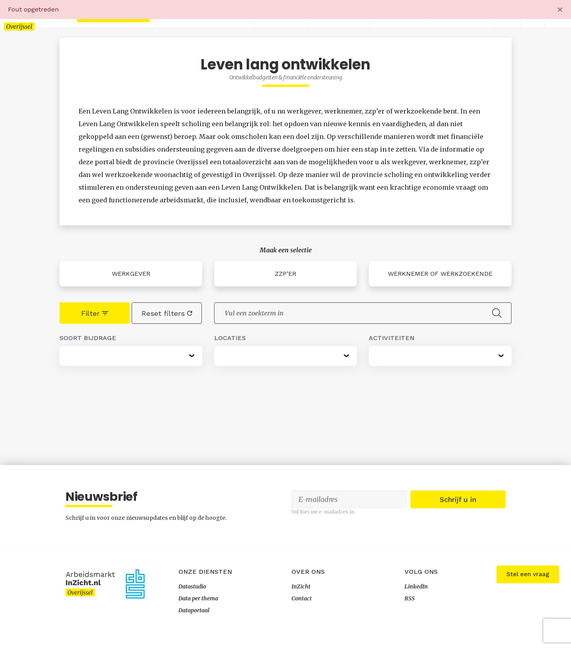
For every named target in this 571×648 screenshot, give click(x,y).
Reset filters (167, 313)
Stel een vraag (527, 574)
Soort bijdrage (87, 338)
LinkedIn (416, 586)
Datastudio (192, 586)
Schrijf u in (458, 499)
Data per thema (198, 598)
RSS (409, 598)
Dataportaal (193, 610)
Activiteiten (391, 338)
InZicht (300, 586)
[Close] (560, 9)
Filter (94, 313)
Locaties (230, 338)
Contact (301, 598)
